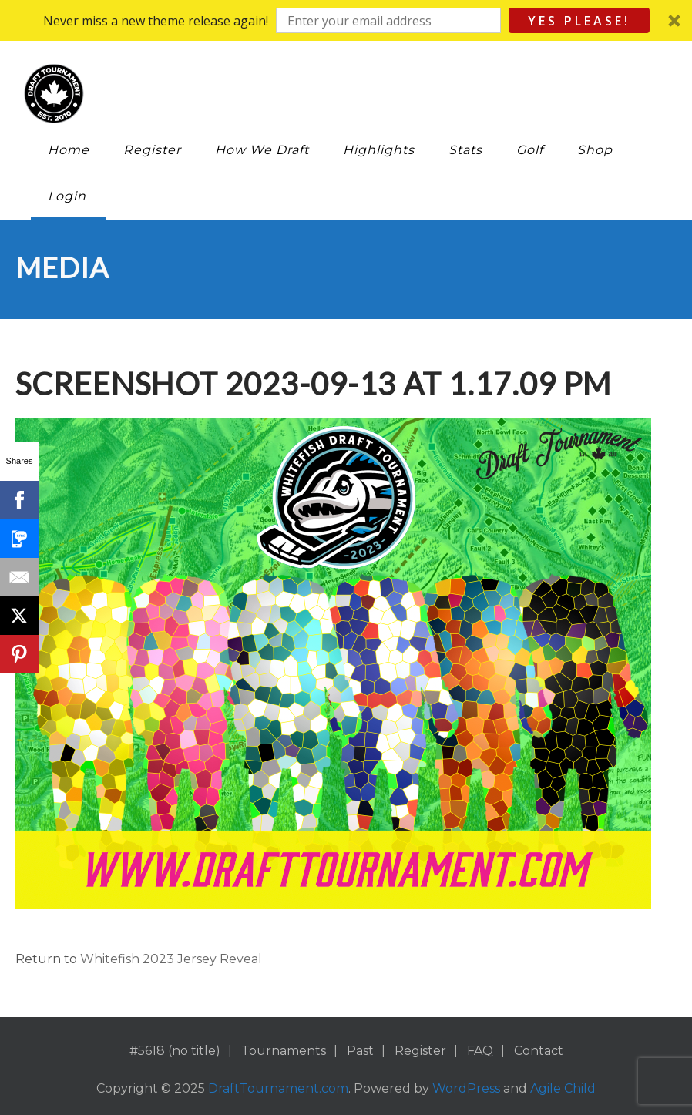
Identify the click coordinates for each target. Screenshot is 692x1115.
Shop (595, 150)
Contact (538, 1050)
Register (152, 150)
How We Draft (262, 150)
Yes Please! (579, 20)
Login (67, 196)
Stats (465, 150)
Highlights (379, 150)
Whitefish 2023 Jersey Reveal (171, 959)
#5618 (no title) (174, 1050)
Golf (529, 150)
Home (68, 150)
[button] (346, 20)
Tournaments (283, 1050)
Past (360, 1050)
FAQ (480, 1050)
